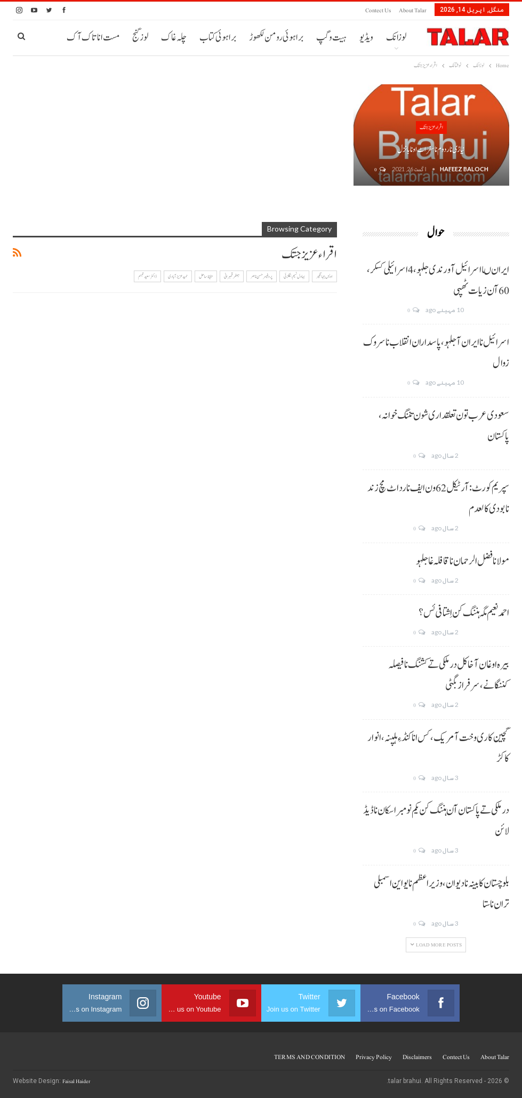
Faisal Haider (76, 1081)
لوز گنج (140, 37)
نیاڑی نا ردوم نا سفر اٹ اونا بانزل (431, 149)
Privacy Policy (374, 1057)
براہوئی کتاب (217, 37)
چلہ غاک (174, 37)
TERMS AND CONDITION (309, 1057)
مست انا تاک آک (93, 37)
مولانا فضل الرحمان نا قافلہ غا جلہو (462, 561)
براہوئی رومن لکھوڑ (276, 37)
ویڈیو (366, 37)
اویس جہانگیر (324, 276)
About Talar (413, 10)
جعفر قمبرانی (231, 276)
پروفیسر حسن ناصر (261, 276)
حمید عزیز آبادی (178, 276)
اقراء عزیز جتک (431, 127)
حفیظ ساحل (206, 276)
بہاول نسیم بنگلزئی (294, 276)
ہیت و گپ (331, 37)
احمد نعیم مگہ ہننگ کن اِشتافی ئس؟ (464, 613)
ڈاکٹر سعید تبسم (147, 276)
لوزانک (396, 37)
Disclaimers (417, 1057)
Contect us (378, 10)
